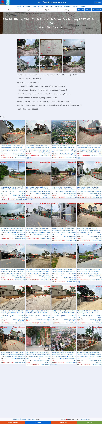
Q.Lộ (41, 162)
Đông (71, 286)
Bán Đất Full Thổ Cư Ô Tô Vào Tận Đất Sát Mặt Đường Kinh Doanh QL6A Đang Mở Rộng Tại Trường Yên (12, 353)
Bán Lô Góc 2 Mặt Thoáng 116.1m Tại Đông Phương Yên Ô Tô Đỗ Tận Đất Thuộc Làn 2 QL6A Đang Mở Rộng (12, 147)
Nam (44, 327)
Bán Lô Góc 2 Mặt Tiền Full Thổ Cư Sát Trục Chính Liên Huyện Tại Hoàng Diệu (89, 146)
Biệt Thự (75, 6)
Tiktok (38, 422)
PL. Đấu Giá (26, 6)
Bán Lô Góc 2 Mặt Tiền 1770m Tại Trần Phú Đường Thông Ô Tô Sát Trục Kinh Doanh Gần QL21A (12, 188)
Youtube (63, 422)
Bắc (69, 121)
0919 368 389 (85, 419)
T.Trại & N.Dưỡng (38, 6)
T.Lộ (16, 203)
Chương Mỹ (3, 121)
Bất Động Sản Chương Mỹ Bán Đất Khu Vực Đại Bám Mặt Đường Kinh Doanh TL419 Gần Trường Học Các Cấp (12, 229)
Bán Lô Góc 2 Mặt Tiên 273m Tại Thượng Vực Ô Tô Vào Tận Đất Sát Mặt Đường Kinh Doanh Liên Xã (89, 229)
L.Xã (40, 203)
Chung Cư (58, 6)
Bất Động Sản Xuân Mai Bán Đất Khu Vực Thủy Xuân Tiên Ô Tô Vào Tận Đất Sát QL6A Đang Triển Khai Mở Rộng (88, 353)
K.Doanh (15, 327)
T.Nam (70, 203)
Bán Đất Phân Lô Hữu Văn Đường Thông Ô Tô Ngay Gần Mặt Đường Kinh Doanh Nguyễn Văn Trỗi (63, 271)
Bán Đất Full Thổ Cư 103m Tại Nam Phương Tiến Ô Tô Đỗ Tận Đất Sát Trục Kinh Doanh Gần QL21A (63, 147)
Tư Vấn (40, 150)
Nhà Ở (19, 6)
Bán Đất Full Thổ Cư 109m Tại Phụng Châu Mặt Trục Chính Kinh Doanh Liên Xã (37, 229)
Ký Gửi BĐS (81, 9)
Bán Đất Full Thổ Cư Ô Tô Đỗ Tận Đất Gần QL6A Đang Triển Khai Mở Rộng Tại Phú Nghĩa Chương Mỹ (89, 271)
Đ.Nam (19, 121)
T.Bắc (44, 121)
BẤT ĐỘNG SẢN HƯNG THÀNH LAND (23, 419)
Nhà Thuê (67, 6)
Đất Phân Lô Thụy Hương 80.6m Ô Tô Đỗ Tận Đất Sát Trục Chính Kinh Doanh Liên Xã (63, 188)
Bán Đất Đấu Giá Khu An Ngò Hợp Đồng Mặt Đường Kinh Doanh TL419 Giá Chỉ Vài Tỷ (13, 271)
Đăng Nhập (98, 2)
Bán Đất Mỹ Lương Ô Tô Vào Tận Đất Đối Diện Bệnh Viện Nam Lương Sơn (63, 353)
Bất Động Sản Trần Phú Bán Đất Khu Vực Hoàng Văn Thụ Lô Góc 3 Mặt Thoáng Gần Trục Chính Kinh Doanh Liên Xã (88, 312)
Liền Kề (83, 6)
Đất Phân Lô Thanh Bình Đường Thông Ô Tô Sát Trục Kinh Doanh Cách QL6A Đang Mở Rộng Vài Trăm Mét (37, 271)
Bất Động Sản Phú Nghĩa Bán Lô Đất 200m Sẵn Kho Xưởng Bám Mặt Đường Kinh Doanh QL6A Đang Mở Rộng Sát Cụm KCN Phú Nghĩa (37, 188)
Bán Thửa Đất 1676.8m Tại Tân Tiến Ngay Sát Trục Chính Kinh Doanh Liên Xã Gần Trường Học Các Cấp (88, 188)
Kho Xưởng (49, 6)
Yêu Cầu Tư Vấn (96, 9)
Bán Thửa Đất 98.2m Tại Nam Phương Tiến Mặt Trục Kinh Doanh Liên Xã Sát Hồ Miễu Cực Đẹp (37, 353)
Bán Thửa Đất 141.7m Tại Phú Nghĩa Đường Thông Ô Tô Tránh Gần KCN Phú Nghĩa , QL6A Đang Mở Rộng (38, 147)
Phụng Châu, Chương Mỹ (51, 27)
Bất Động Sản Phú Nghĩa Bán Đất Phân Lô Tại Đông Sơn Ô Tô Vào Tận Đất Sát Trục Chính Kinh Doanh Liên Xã (12, 312)
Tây (96, 162)
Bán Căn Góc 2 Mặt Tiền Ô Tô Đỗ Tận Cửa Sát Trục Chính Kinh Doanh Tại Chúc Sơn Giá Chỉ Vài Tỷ (63, 229)
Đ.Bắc (95, 121)
